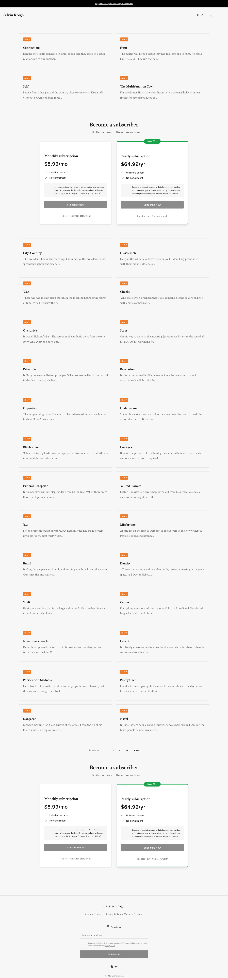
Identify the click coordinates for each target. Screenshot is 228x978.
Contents (139, 914)
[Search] (211, 15)
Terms (127, 914)
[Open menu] (221, 15)
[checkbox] (49, 189)
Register (64, 216)
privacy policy (109, 945)
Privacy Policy (113, 914)
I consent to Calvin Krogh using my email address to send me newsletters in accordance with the (117, 944)
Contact (98, 914)
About (87, 914)
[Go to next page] (137, 750)
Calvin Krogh (13, 14)
